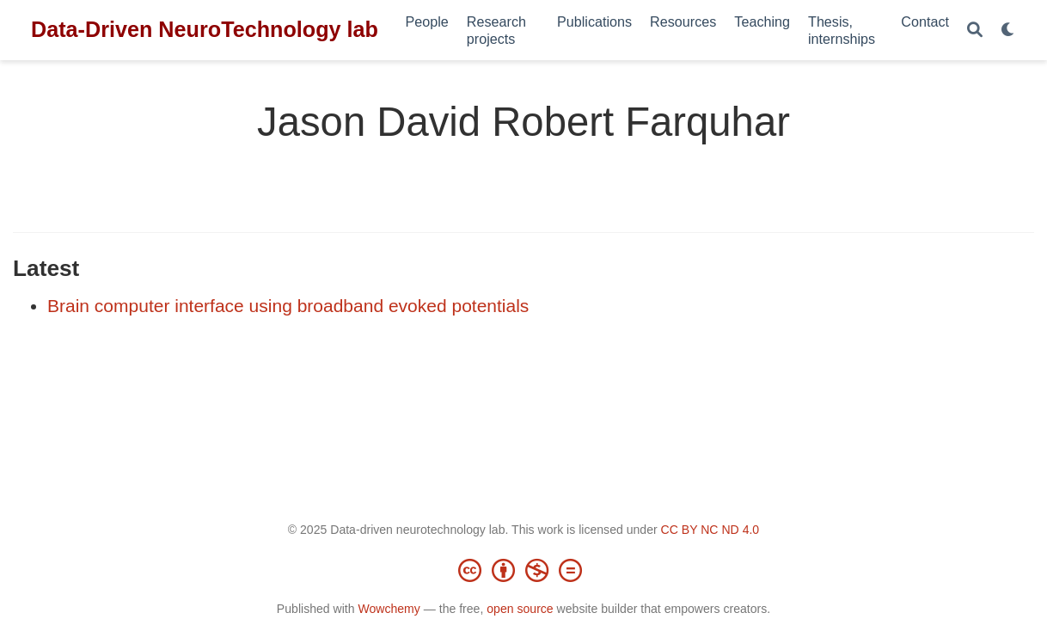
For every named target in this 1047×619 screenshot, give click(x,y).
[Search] (975, 30)
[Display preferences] (1008, 30)
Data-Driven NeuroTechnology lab (204, 29)
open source (520, 609)
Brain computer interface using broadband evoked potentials (288, 306)
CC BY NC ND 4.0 (710, 529)
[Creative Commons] (523, 570)
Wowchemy (388, 609)
